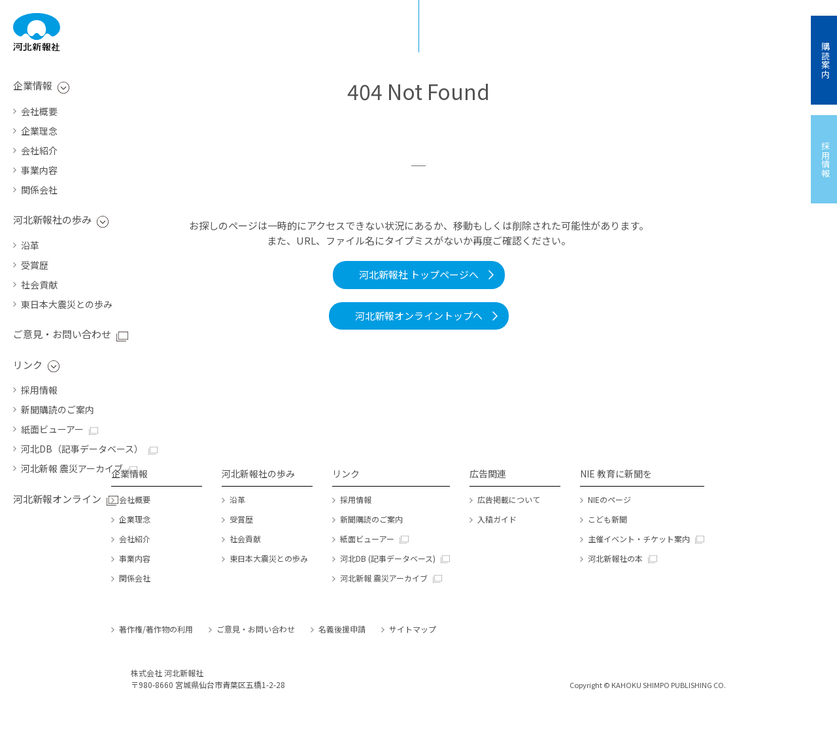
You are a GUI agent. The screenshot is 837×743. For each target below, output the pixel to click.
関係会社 (39, 189)
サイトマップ (412, 628)
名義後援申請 (342, 628)
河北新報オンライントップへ (419, 315)
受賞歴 (34, 264)
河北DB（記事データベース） (82, 448)
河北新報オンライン (57, 499)
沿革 (30, 245)
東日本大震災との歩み (66, 304)
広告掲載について (508, 499)
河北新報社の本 (615, 558)
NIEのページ (609, 499)
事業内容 (39, 170)
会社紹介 (39, 150)
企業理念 (39, 130)
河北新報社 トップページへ (419, 274)
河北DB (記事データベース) (388, 558)
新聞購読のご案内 (57, 409)
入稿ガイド (497, 519)
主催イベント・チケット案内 (639, 538)
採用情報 (39, 389)
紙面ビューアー (52, 429)
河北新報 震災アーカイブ (72, 468)
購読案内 (825, 60)
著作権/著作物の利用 (156, 628)
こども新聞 (607, 519)
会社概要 (39, 111)
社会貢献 (39, 284)
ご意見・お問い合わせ (62, 334)
